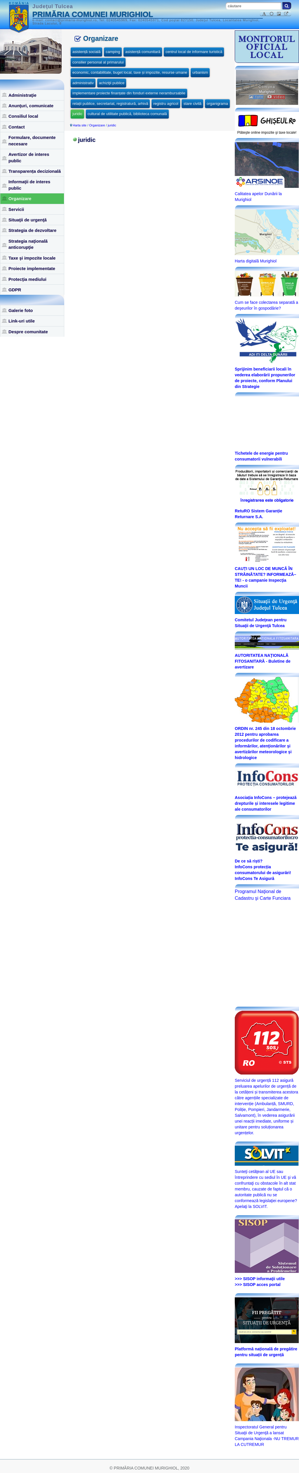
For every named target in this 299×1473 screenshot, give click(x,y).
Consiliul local (23, 116)
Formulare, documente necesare (32, 140)
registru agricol (165, 103)
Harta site (79, 125)
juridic (77, 114)
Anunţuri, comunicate (30, 105)
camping (113, 52)
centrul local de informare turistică (194, 52)
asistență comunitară (142, 52)
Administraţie (22, 95)
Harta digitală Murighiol (256, 261)
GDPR (14, 289)
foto (256, 97)
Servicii (16, 209)
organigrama (217, 103)
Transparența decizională (34, 171)
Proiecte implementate (31, 268)
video (276, 97)
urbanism (200, 72)
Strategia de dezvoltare (32, 230)
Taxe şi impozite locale (31, 257)
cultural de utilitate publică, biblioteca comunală (127, 114)
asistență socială (86, 52)
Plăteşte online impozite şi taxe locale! (267, 132)
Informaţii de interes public (29, 184)
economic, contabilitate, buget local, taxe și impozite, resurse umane (129, 72)
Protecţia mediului (27, 279)
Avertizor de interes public (28, 157)
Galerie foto (20, 310)
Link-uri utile (21, 320)
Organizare (19, 198)
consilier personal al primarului (98, 62)
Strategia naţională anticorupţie (28, 244)
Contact (16, 126)
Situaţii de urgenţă (27, 219)
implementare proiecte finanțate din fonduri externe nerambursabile (128, 93)
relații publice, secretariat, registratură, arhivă (110, 103)
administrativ (83, 83)
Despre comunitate (28, 331)
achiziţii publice (111, 83)
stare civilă (192, 103)
